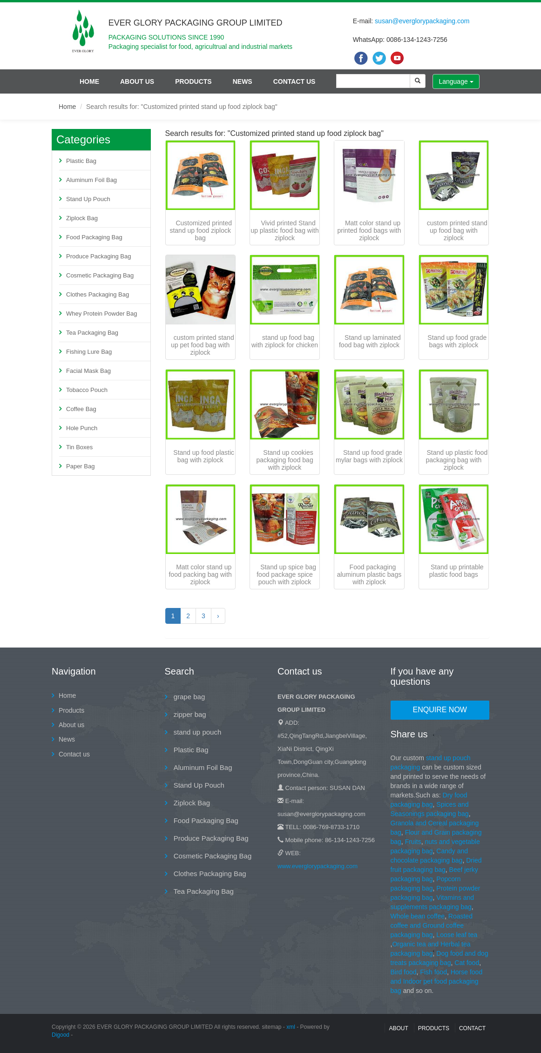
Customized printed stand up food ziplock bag (200, 230)
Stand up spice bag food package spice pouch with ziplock (286, 574)
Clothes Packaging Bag (97, 294)
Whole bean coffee (418, 916)
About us (137, 81)
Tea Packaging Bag (92, 332)
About (398, 1028)
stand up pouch (197, 732)
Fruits (413, 841)
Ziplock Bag (82, 218)
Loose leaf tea (456, 934)
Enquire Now (440, 710)
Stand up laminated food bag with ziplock (370, 341)
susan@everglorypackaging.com (422, 21)
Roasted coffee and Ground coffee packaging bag (432, 925)
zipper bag (189, 714)
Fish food (433, 972)
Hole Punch (81, 428)
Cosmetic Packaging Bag (100, 275)
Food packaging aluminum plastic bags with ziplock (369, 574)
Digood (60, 1035)
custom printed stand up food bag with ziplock (457, 230)
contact (472, 1028)
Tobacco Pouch (87, 389)
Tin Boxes (79, 447)
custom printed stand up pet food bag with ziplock (202, 345)
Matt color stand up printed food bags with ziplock (369, 230)
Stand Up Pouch (88, 199)
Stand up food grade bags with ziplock (457, 341)
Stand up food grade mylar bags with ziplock (369, 456)
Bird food (404, 972)
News (242, 81)
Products (193, 81)
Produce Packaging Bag (98, 256)
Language (456, 81)
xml (290, 1027)
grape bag (188, 697)
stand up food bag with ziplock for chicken (284, 341)
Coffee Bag (81, 408)
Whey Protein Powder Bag (101, 313)
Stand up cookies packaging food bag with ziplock (284, 460)
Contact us (294, 81)
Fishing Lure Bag (89, 351)
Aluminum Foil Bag (91, 179)
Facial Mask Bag (88, 370)
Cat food (466, 962)
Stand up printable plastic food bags (456, 570)
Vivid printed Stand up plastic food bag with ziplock (284, 230)
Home (89, 81)
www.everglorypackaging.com (317, 866)
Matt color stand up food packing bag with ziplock (200, 574)
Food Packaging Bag (94, 237)
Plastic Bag (81, 160)
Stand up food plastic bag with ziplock (203, 456)
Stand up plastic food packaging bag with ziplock (456, 460)
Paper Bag (80, 466)
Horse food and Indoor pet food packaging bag (437, 981)
